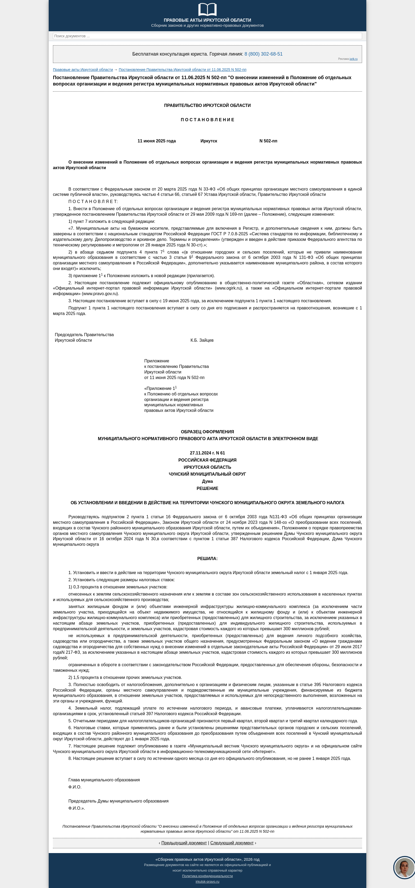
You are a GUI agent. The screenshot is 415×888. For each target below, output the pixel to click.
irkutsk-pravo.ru (207, 882)
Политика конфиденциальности (207, 876)
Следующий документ (232, 843)
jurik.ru (354, 58)
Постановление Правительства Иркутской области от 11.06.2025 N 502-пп (182, 69)
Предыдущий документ (184, 843)
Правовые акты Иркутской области (83, 69)
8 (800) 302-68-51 (264, 54)
